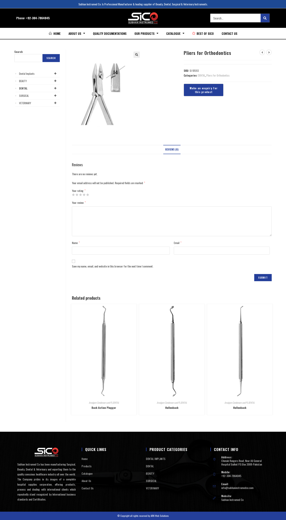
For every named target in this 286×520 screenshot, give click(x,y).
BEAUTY (38, 81)
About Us (77, 33)
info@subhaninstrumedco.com (237, 488)
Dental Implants (38, 74)
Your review (79, 202)
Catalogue (175, 33)
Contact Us (229, 33)
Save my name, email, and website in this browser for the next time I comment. (112, 266)
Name (76, 243)
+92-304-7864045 (38, 18)
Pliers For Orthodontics (218, 75)
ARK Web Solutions (160, 515)
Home (85, 459)
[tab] (172, 149)
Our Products (146, 33)
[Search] (265, 18)
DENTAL (201, 75)
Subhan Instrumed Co (232, 500)
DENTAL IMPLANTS (156, 459)
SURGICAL (38, 96)
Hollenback (171, 407)
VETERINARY (38, 103)
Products (87, 466)
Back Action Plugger (104, 407)
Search (18, 52)
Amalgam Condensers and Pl (100, 402)
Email (177, 243)
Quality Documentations (110, 33)
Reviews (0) (172, 149)
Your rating (78, 190)
